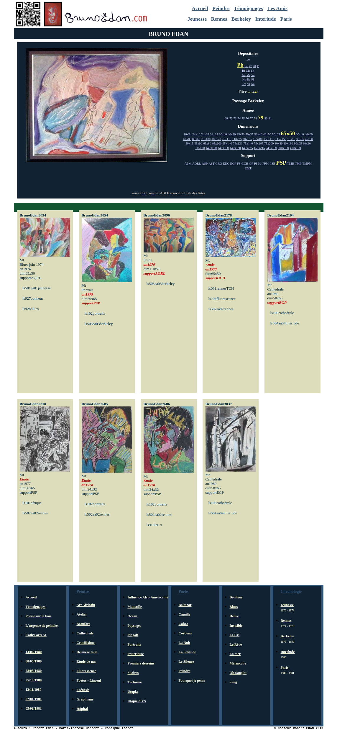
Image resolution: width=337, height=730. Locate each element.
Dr (248, 59)
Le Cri (235, 635)
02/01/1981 (34, 699)
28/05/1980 (34, 671)
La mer (235, 654)
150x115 (268, 139)
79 (261, 117)
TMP (298, 163)
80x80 (278, 143)
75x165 (258, 143)
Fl (252, 79)
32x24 (214, 134)
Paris (286, 19)
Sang (233, 682)
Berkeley (241, 19)
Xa (253, 84)
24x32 (205, 134)
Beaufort (83, 624)
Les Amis (277, 8)
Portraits (134, 644)
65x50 (288, 133)
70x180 (206, 139)
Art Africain (86, 605)
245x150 (271, 148)
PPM (265, 163)
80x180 (288, 143)
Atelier (82, 614)
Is (258, 66)
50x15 (189, 143)
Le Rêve (236, 644)
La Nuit (184, 643)
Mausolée (135, 607)
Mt (248, 70)
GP (251, 163)
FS (239, 163)
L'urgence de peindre (42, 626)
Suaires (133, 673)
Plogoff (133, 635)
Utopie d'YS (137, 701)
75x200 (269, 143)
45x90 (309, 139)
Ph (240, 65)
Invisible (236, 626)
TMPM (307, 163)
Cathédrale (85, 633)
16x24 (188, 134)
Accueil (200, 8)
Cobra (183, 624)
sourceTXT (140, 193)
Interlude (265, 19)
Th (252, 70)
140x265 (247, 148)
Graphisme (85, 699)
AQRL (196, 163)
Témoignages (248, 8)
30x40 (223, 134)
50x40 (258, 134)
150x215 (259, 148)
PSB (272, 163)
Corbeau (185, 633)
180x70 (216, 139)
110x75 (237, 139)
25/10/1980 (34, 680)
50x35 (250, 134)
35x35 (300, 139)
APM (188, 163)
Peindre (220, 8)
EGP (233, 163)
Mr (248, 75)
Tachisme (135, 682)
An (244, 75)
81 (270, 118)
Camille (184, 614)
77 (251, 118)
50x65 (276, 134)
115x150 (280, 139)
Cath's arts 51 (36, 635)
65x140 (227, 143)
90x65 (298, 143)
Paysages (134, 626)
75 (243, 118)
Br (243, 70)
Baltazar (185, 605)
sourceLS (176, 193)
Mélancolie (238, 663)
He (244, 79)
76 (247, 118)
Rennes (219, 19)
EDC (226, 163)
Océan (132, 616)
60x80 (187, 139)
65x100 (216, 143)
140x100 (211, 148)
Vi (248, 84)
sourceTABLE (159, 193)
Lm (244, 84)
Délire (234, 616)
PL (260, 163)
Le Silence (186, 662)
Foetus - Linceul (89, 680)
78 (255, 118)
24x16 (196, 134)
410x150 (295, 148)
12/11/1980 (34, 690)
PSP (281, 163)
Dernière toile (87, 652)
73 (235, 118)
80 (266, 118)
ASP (205, 163)
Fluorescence (86, 671)
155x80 (257, 139)
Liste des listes (194, 193)
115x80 (200, 148)
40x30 (232, 134)
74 (239, 118)
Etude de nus (86, 662)
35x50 (241, 134)
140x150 (223, 148)
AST (211, 163)
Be (248, 79)
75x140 (248, 143)
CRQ (219, 163)
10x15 (291, 139)
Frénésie (83, 690)
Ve (250, 66)
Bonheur (236, 597)
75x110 (226, 139)
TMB (290, 163)
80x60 (196, 139)
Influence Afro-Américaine (148, 597)
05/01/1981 (34, 708)
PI (255, 163)
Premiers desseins (141, 663)
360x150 (283, 148)
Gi (246, 66)
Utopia (133, 692)
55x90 (198, 143)
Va (252, 75)
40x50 (267, 134)
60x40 (300, 134)
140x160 (235, 148)
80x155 (247, 139)
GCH (244, 163)
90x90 (307, 143)
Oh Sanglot (238, 673)
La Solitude (187, 652)
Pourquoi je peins (192, 680)
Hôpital (82, 709)
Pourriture (136, 654)
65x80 (207, 143)
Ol (254, 66)
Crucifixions (86, 643)
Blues (234, 607)
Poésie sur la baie (39, 616)
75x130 (237, 143)
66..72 (229, 118)
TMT (248, 168)
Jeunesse (197, 19)
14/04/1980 (34, 652)
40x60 (309, 134)
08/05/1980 (34, 661)
